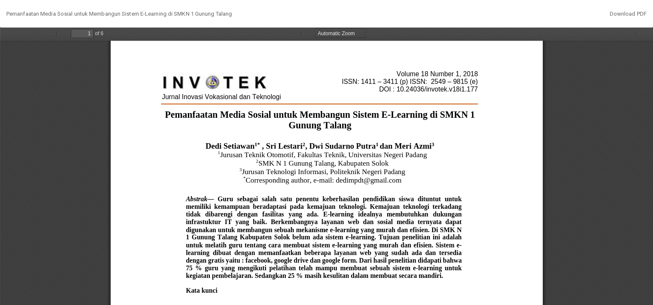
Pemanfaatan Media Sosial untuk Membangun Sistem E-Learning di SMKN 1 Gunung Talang (119, 14)
